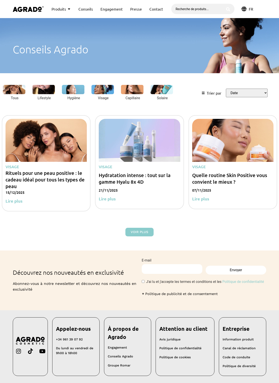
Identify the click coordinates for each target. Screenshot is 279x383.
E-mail (146, 260)
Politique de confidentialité (243, 282)
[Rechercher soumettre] (228, 9)
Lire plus (14, 201)
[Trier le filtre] (247, 93)
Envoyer (236, 269)
